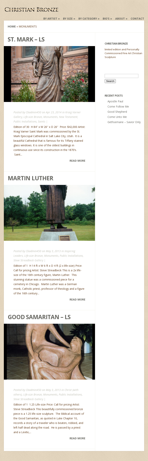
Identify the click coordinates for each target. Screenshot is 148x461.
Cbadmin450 (33, 112)
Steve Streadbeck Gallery (28, 260)
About (120, 18)
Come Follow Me (118, 106)
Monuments (50, 117)
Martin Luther (30, 178)
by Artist (50, 18)
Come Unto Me (117, 117)
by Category (87, 18)
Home (12, 26)
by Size (68, 18)
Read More (77, 160)
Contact (137, 18)
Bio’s (106, 18)
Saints (41, 121)
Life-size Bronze (33, 117)
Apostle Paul (115, 101)
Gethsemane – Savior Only (124, 122)
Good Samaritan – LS (39, 317)
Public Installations (25, 121)
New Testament (68, 117)
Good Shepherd (117, 111)
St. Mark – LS (26, 39)
